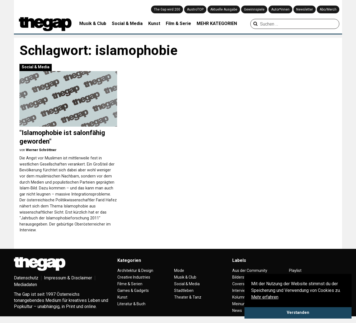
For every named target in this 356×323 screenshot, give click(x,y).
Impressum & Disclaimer (68, 278)
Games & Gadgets (133, 290)
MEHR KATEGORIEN (217, 23)
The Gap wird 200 (167, 9)
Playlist (295, 270)
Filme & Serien (129, 284)
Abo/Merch (328, 9)
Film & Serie (178, 23)
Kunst (154, 23)
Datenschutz (26, 278)
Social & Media (127, 23)
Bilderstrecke (243, 277)
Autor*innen (280, 9)
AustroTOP (195, 9)
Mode (179, 270)
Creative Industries (133, 277)
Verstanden (298, 312)
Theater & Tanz (187, 297)
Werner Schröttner (41, 150)
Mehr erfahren (264, 297)
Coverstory (241, 284)
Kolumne (240, 297)
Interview (240, 290)
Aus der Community (249, 270)
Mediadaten (25, 284)
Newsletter (304, 9)
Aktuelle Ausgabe (223, 9)
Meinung (240, 304)
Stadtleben (184, 290)
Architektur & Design (135, 270)
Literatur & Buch (131, 304)
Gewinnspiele (254, 9)
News (237, 310)
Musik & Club (92, 23)
